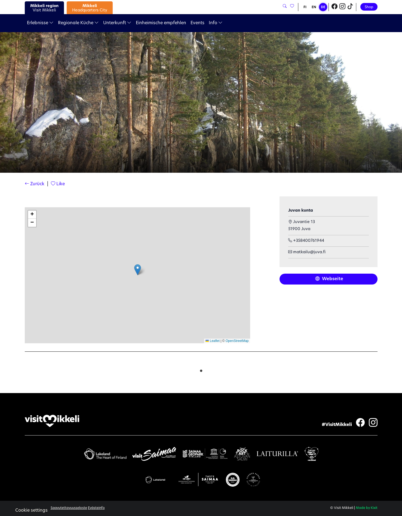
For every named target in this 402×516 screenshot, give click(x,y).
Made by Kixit (367, 508)
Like (58, 184)
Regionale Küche (78, 23)
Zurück (34, 184)
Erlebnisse (40, 23)
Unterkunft (117, 23)
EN (314, 7)
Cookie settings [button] (31, 510)
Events (197, 23)
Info (216, 23)
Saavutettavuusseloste (69, 508)
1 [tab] (201, 369)
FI (304, 7)
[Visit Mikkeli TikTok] (350, 7)
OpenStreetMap (237, 341)
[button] (137, 269)
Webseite (329, 279)
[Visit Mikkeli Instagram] (342, 7)
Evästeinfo (96, 508)
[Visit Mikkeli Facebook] (334, 7)
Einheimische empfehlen (161, 23)
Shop (369, 7)
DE (323, 7)
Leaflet (212, 341)
